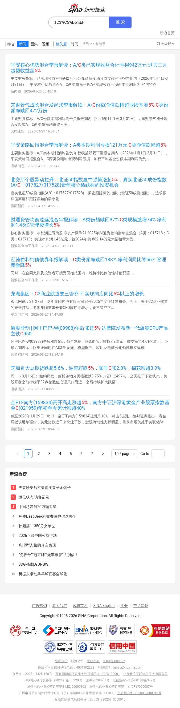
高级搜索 (166, 44)
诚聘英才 (80, 606)
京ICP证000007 (114, 661)
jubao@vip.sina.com (127, 667)
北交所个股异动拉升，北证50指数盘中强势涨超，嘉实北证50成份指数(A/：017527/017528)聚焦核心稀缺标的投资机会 (89, 182)
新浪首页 (167, 33)
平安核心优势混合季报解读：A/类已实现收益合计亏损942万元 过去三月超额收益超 (89, 67)
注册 (124, 606)
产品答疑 (140, 606)
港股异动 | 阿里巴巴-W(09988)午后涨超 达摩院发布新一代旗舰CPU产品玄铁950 (89, 330)
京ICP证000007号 (140, 687)
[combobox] (78, 22)
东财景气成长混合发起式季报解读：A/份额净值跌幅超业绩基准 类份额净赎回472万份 (89, 107)
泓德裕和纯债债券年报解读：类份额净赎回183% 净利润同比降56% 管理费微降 (88, 262)
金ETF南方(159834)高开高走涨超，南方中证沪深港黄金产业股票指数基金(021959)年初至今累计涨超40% (90, 405)
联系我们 (59, 606)
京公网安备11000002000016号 (139, 693)
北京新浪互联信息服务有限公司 (145, 674)
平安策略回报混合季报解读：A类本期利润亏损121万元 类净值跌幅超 (89, 145)
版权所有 (93, 661)
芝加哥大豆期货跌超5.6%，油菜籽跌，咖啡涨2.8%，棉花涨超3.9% (86, 368)
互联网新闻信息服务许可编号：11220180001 (87, 674)
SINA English (103, 606)
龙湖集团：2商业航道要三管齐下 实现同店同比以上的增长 (77, 293)
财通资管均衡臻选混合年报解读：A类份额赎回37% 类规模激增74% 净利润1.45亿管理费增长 (88, 222)
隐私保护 (61, 661)
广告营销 (39, 606)
